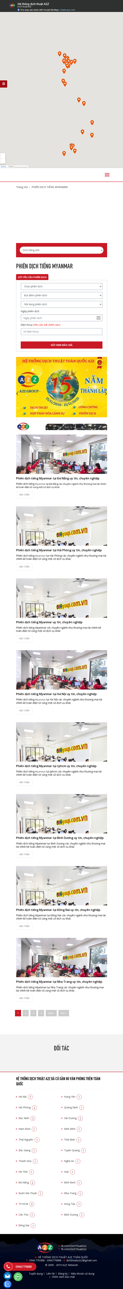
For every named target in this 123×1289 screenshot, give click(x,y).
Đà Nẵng (27, 1182)
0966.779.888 (37, 1260)
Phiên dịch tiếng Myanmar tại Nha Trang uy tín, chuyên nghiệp (59, 982)
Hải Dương (73, 1118)
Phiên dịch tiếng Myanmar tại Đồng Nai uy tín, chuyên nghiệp (58, 910)
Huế (69, 1171)
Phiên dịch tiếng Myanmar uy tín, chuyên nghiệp (49, 622)
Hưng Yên (73, 1096)
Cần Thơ (27, 1214)
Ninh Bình (73, 1129)
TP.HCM (26, 1204)
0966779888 (54, 1260)
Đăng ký (62, 1273)
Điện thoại (40, 324)
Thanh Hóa (28, 1161)
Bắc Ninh (27, 1118)
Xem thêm (24, 494)
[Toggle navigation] (107, 174)
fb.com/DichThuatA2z (73, 1246)
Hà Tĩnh (26, 1171)
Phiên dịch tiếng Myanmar (50, 187)
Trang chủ (22, 187)
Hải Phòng (28, 1107)
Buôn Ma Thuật (31, 1193)
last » (64, 1013)
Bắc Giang (28, 1150)
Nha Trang (73, 1193)
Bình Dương (74, 1214)
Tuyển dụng (36, 1273)
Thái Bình (72, 1139)
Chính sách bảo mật (63, 1276)
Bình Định (73, 1182)
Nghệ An (72, 1161)
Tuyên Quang (75, 1150)
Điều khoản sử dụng (82, 1273)
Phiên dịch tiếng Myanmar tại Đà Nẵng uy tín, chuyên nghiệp (57, 478)
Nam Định (28, 1129)
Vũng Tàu (72, 1204)
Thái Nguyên (29, 1139)
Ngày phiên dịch (30, 311)
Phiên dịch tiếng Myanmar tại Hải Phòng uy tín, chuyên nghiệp (59, 550)
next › (51, 1013)
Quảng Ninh (74, 1107)
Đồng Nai (27, 1225)
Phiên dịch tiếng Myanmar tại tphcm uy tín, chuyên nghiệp (56, 766)
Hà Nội (26, 1096)
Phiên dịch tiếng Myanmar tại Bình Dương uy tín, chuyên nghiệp (60, 838)
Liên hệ (50, 1273)
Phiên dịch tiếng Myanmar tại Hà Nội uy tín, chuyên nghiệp (56, 694)
